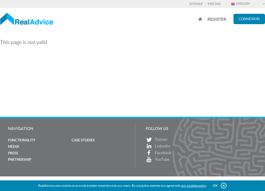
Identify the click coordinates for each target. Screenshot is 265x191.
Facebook (158, 153)
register (216, 19)
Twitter (157, 140)
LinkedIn (158, 146)
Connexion (249, 19)
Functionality (22, 140)
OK (215, 186)
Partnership (19, 160)
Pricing (214, 4)
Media (13, 147)
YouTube (158, 160)
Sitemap (196, 4)
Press (13, 153)
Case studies (83, 140)
